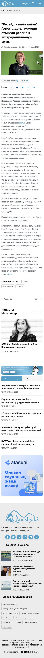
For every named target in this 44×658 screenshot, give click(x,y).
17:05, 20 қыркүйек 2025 (23, 560)
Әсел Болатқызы (9, 47)
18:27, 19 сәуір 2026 (9, 420)
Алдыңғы (6, 299)
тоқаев (18, 622)
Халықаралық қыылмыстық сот (15, 609)
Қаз (25, 3)
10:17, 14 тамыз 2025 (21, 575)
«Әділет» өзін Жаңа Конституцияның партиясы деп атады (21, 414)
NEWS (19, 10)
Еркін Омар (7, 622)
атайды (8, 274)
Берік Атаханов (31, 622)
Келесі (38, 299)
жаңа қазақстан (9, 604)
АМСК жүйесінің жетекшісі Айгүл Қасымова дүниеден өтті (19, 345)
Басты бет (6, 10)
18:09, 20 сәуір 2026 (9, 392)
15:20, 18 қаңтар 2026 (10, 351)
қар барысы (7, 618)
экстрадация (8, 286)
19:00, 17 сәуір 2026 (9, 434)
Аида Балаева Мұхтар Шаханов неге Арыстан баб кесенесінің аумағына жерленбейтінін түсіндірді (20, 387)
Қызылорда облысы (10, 613)
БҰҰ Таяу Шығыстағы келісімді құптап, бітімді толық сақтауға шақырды (17, 443)
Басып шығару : (10, 81)
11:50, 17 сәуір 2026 (9, 448)
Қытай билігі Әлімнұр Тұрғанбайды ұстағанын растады (24, 568)
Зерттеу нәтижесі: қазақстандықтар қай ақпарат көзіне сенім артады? (27, 583)
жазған (21, 123)
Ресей (25, 282)
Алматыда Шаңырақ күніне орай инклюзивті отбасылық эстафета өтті (21, 428)
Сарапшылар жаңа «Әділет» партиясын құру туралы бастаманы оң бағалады (21, 401)
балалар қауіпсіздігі (23, 618)
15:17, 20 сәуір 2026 (9, 406)
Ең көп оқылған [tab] (32, 379)
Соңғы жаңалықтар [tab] (11, 379)
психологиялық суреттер (31, 613)
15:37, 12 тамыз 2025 (21, 590)
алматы (20, 286)
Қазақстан (7, 627)
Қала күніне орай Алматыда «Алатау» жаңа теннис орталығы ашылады (26, 553)
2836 (24, 81)
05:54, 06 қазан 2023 (29, 47)
